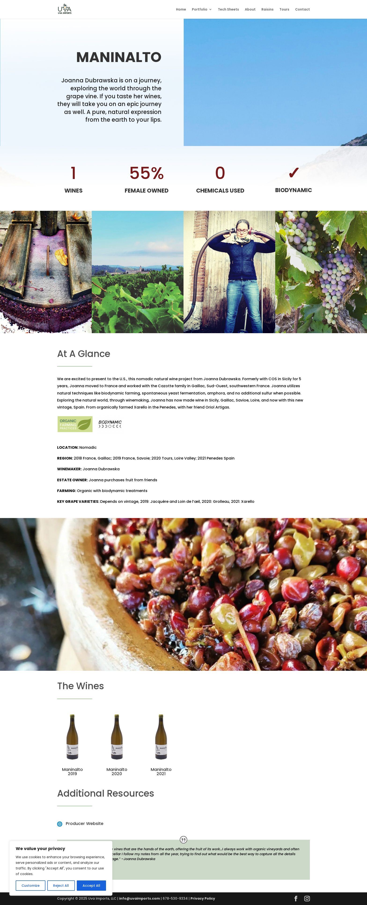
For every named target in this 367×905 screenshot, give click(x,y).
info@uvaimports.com (139, 898)
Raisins (267, 10)
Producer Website (84, 823)
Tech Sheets (228, 10)
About (250, 10)
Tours (284, 10)
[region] (60, 868)
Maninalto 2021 (161, 771)
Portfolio (199, 10)
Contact (302, 10)
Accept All (91, 885)
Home (181, 10)
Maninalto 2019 (72, 771)
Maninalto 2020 (116, 771)
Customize (31, 885)
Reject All (61, 885)
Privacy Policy (203, 898)
